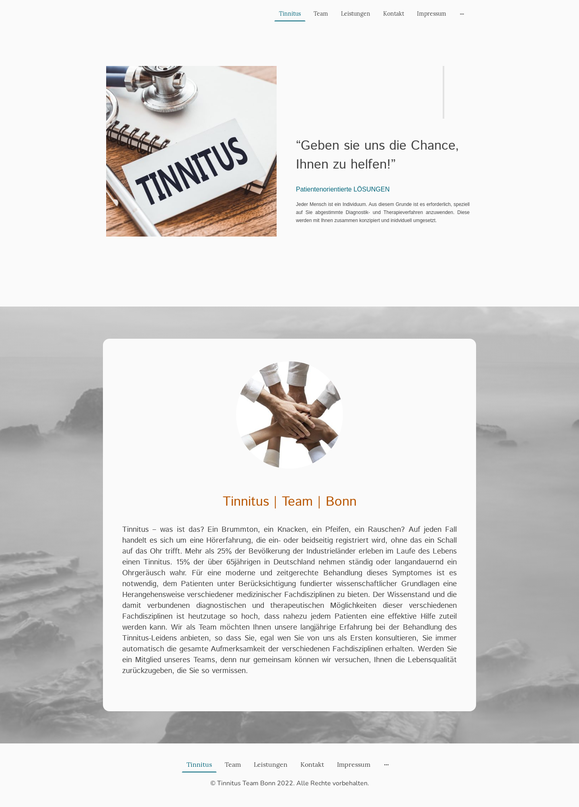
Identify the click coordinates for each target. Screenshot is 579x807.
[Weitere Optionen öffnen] (462, 13)
